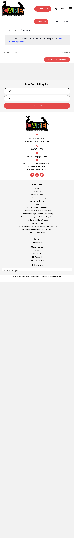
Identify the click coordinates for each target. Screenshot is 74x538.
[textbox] (37, 270)
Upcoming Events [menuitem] (37, 201)
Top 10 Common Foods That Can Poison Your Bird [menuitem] (37, 226)
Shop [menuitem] (37, 236)
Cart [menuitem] (37, 251)
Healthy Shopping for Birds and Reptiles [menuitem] (37, 217)
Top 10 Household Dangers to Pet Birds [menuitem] (37, 229)
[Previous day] (5, 30)
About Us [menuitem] (37, 192)
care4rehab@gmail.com (37, 157)
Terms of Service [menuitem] (37, 260)
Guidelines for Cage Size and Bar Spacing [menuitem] (37, 214)
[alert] (37, 40)
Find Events (41, 22)
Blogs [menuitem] (37, 204)
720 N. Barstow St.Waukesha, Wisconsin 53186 (37, 139)
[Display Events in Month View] (59, 21)
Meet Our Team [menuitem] (37, 195)
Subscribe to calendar (56, 60)
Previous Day (11, 53)
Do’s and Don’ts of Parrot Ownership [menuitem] (37, 210)
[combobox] (37, 269)
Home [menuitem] (37, 188)
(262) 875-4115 (37, 149)
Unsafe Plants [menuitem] (37, 223)
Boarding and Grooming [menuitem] (37, 198)
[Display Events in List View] (52, 21)
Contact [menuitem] (37, 239)
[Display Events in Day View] (66, 21)
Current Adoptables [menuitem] (37, 233)
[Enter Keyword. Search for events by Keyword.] (19, 21)
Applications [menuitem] (37, 242)
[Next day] (9, 30)
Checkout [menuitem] (37, 254)
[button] (37, 106)
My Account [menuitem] (37, 257)
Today (14, 30)
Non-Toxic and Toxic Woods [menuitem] (37, 220)
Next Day (64, 53)
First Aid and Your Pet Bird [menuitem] (37, 207)
